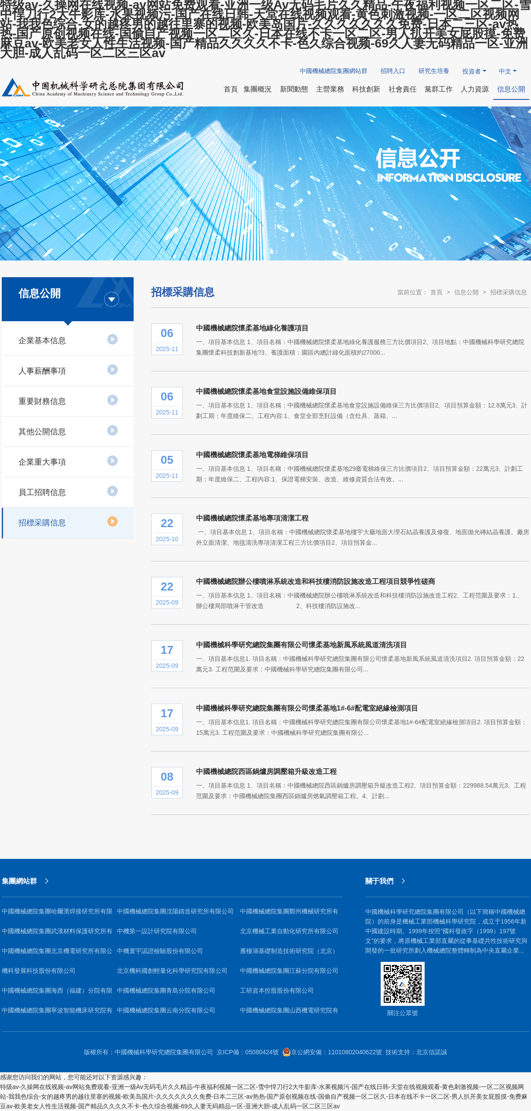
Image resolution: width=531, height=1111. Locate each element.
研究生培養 (433, 70)
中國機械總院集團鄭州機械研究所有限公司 (289, 914)
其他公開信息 (68, 430)
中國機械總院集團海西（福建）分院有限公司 (57, 994)
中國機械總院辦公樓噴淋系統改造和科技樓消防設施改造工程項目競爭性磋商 (315, 581)
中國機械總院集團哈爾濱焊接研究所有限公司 (57, 914)
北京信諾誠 (431, 1052)
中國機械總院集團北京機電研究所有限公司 (57, 954)
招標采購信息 (68, 521)
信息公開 (466, 292)
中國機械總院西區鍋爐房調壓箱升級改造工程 (266, 771)
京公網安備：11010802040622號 (332, 1052)
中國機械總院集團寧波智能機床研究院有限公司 (57, 1013)
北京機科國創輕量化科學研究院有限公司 (172, 970)
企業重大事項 (68, 460)
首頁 (436, 292)
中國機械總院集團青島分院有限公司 (166, 990)
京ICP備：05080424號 (248, 1052)
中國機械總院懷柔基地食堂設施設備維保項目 (266, 391)
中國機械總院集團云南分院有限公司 (166, 1010)
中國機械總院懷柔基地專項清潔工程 (252, 518)
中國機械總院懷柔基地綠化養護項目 (252, 328)
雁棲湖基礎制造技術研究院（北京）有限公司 (289, 954)
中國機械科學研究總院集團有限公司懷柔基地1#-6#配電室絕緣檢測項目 (307, 708)
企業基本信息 (68, 339)
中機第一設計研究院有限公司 (157, 931)
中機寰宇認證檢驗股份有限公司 (160, 950)
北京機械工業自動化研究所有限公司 (289, 931)
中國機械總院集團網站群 (333, 70)
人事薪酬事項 (68, 369)
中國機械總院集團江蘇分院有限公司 (289, 970)
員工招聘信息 (68, 491)
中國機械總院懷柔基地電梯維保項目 (252, 454)
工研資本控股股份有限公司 (277, 990)
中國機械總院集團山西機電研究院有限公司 (289, 1013)
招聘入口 (393, 70)
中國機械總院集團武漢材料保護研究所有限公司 (57, 934)
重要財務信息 (68, 400)
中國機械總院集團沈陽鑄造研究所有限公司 (175, 911)
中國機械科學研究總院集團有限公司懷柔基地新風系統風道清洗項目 (301, 645)
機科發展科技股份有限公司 (39, 970)
